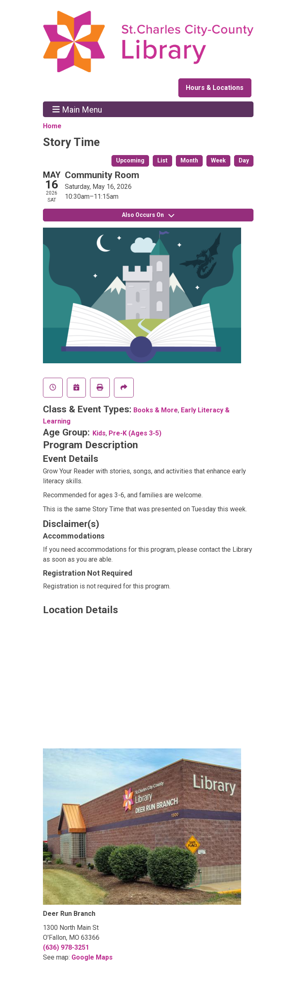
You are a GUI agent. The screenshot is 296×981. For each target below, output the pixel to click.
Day (244, 160)
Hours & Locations (215, 88)
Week (218, 160)
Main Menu (77, 109)
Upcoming (130, 160)
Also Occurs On (148, 215)
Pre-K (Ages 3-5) (135, 433)
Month (189, 160)
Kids (99, 433)
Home (52, 126)
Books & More (155, 410)
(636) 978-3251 (66, 947)
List (162, 160)
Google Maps (92, 957)
